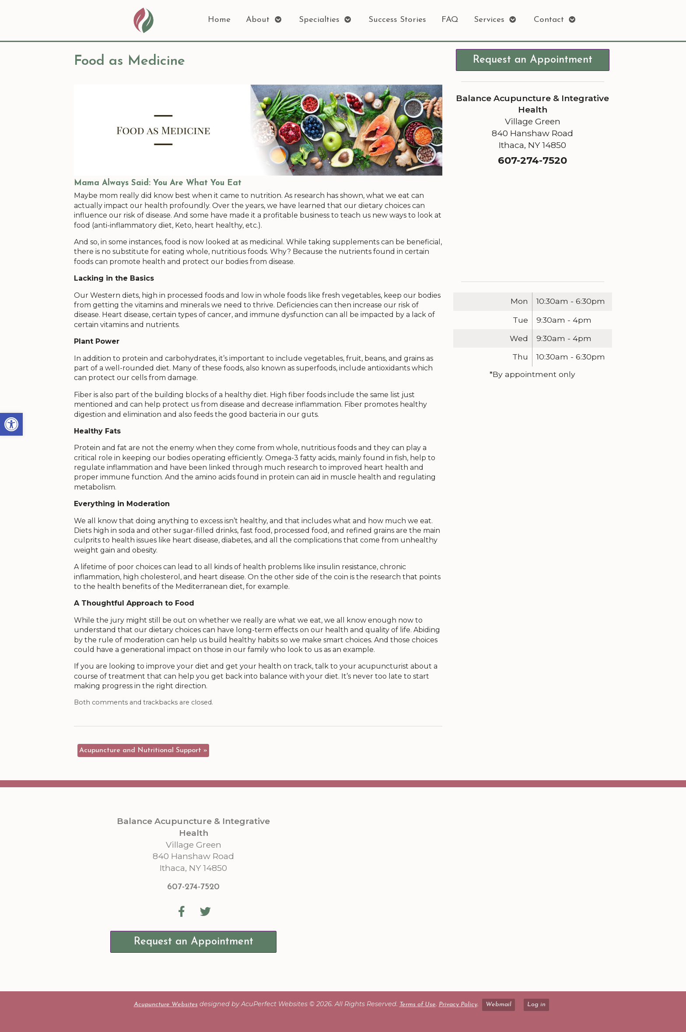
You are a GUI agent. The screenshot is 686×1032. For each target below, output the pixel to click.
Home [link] (219, 20)
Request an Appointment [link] (532, 60)
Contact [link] (549, 20)
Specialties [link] (319, 20)
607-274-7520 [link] (193, 887)
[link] (11, 424)
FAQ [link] (449, 20)
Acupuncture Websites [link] (166, 1004)
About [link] (258, 20)
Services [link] (489, 20)
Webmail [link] (498, 1004)
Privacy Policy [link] (458, 1004)
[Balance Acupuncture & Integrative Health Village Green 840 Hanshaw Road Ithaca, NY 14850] (442, 889)
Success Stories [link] (397, 20)
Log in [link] (536, 1004)
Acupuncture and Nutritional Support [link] (143, 750)
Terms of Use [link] (417, 1004)
